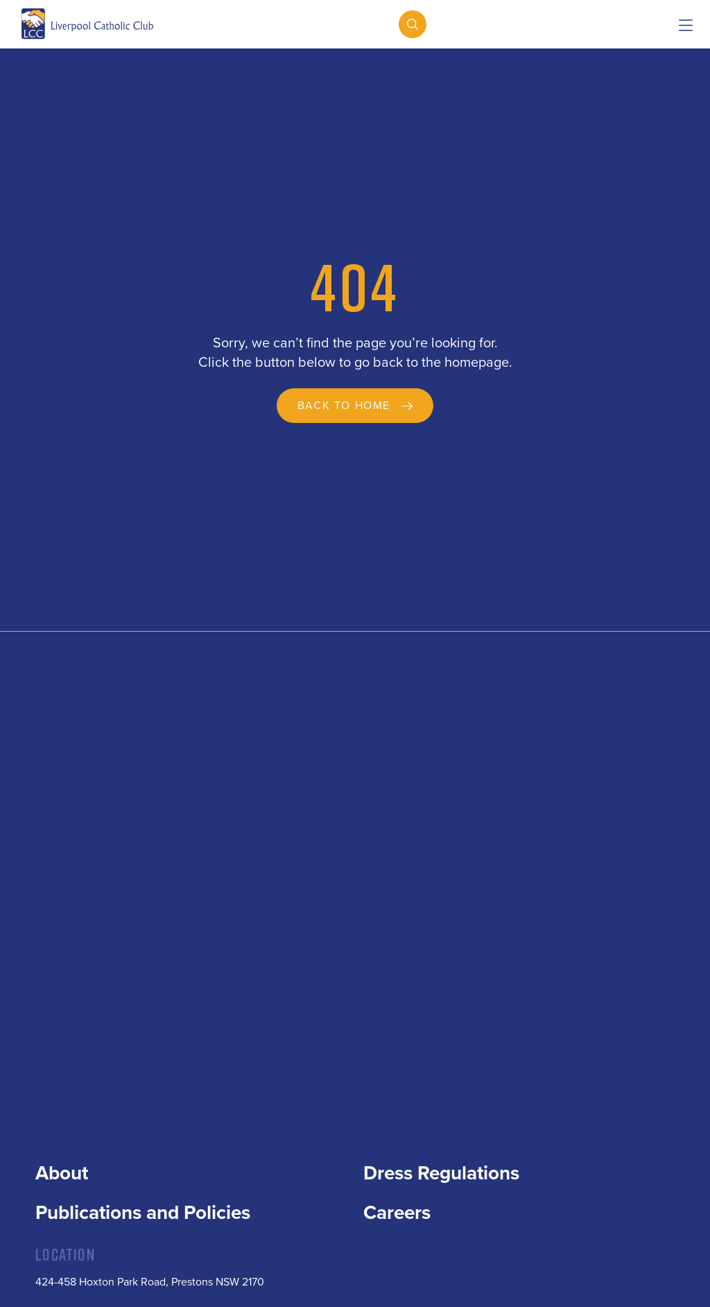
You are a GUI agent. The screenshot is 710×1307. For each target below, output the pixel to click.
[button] (685, 26)
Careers (397, 1212)
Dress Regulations (441, 1173)
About (61, 1173)
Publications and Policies (142, 1212)
